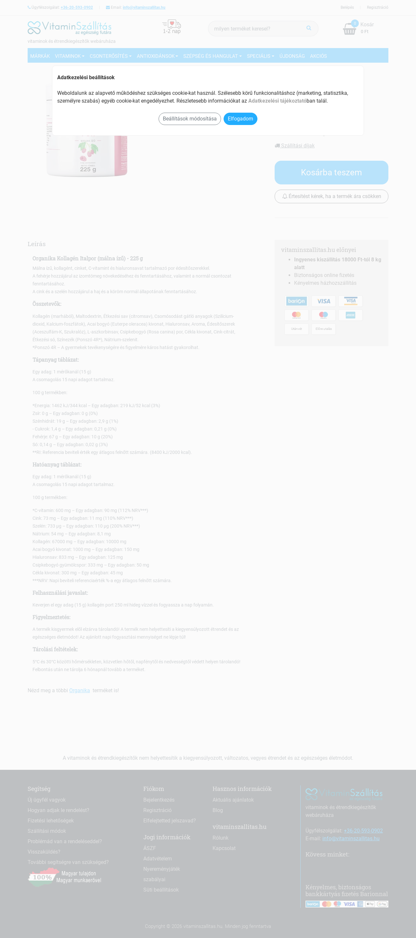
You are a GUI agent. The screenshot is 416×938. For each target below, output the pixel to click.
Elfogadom (240, 119)
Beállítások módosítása (190, 119)
